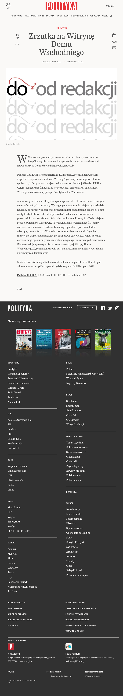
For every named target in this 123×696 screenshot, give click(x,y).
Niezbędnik (14, 402)
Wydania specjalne (18, 373)
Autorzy (70, 556)
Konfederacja (15, 443)
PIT (10, 512)
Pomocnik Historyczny (20, 378)
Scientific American (19, 383)
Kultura (50, 16)
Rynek (41, 16)
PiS (9, 424)
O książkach (73, 456)
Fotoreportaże (74, 518)
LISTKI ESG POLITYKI (20, 531)
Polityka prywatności (76, 614)
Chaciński (71, 415)
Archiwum (72, 551)
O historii (71, 461)
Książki (12, 549)
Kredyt (11, 526)
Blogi (66, 16)
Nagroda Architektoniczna (22, 586)
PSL (10, 434)
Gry (10, 577)
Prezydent (13, 448)
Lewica (12, 429)
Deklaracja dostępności (77, 620)
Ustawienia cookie (74, 631)
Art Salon (13, 591)
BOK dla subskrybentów (20, 620)
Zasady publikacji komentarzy (80, 609)
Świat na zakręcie (76, 452)
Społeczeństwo (74, 528)
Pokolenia (95, 16)
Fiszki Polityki (72, 654)
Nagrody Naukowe (76, 383)
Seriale (12, 563)
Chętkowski (73, 420)
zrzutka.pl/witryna (39, 266)
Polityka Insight (54, 672)
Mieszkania (14, 507)
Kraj (27, 16)
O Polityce (61, 28)
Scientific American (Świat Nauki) (85, 373)
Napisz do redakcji (17, 614)
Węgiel (11, 517)
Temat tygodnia (74, 442)
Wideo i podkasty (79, 16)
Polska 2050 (14, 438)
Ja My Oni (13, 397)
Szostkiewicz (73, 410)
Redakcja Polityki (16, 603)
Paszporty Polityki (18, 582)
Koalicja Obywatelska (20, 420)
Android (16, 654)
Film (10, 558)
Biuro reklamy (15, 609)
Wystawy (13, 567)
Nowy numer (17, 16)
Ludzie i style (73, 514)
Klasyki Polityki (75, 542)
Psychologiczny (74, 466)
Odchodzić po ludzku (78, 532)
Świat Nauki (14, 392)
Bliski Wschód (16, 480)
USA (10, 475)
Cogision (60, 676)
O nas (69, 565)
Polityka (12, 369)
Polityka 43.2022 (27, 275)
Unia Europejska (17, 470)
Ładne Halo (68, 676)
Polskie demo (73, 475)
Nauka (59, 16)
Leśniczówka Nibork (94, 672)
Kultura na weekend (77, 447)
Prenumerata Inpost (63, 308)
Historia (71, 523)
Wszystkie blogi (75, 424)
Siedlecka (71, 401)
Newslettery (73, 509)
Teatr (11, 572)
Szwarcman (73, 405)
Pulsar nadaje (74, 480)
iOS (9, 654)
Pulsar (70, 369)
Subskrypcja (86, 308)
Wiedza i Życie (16, 387)
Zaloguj (110, 6)
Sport (69, 537)
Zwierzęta (72, 547)
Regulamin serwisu (75, 603)
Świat (34, 16)
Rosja (11, 484)
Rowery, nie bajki (75, 470)
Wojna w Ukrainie (18, 466)
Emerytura (14, 521)
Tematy (70, 561)
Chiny (11, 489)
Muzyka (12, 553)
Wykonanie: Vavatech (93, 676)
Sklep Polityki (74, 570)
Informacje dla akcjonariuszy (80, 626)
